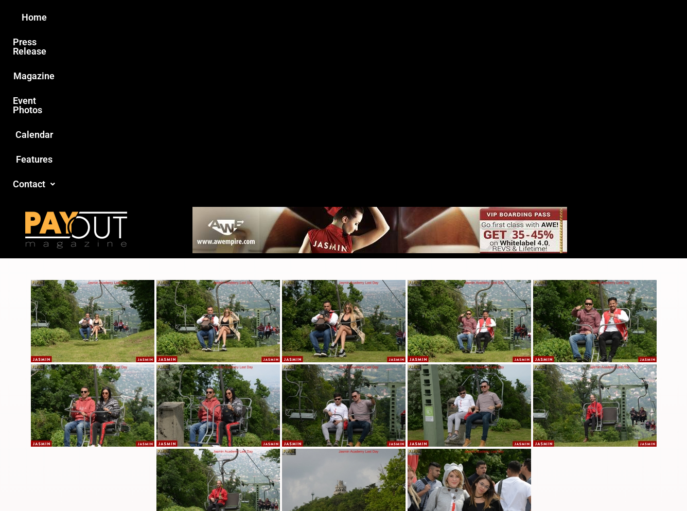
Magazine (285, 17)
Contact (517, 17)
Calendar (410, 17)
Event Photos (348, 17)
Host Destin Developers (567, 480)
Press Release (219, 17)
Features (462, 17)
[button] (517, 17)
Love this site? (186, 433)
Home (161, 17)
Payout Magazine (224, 480)
